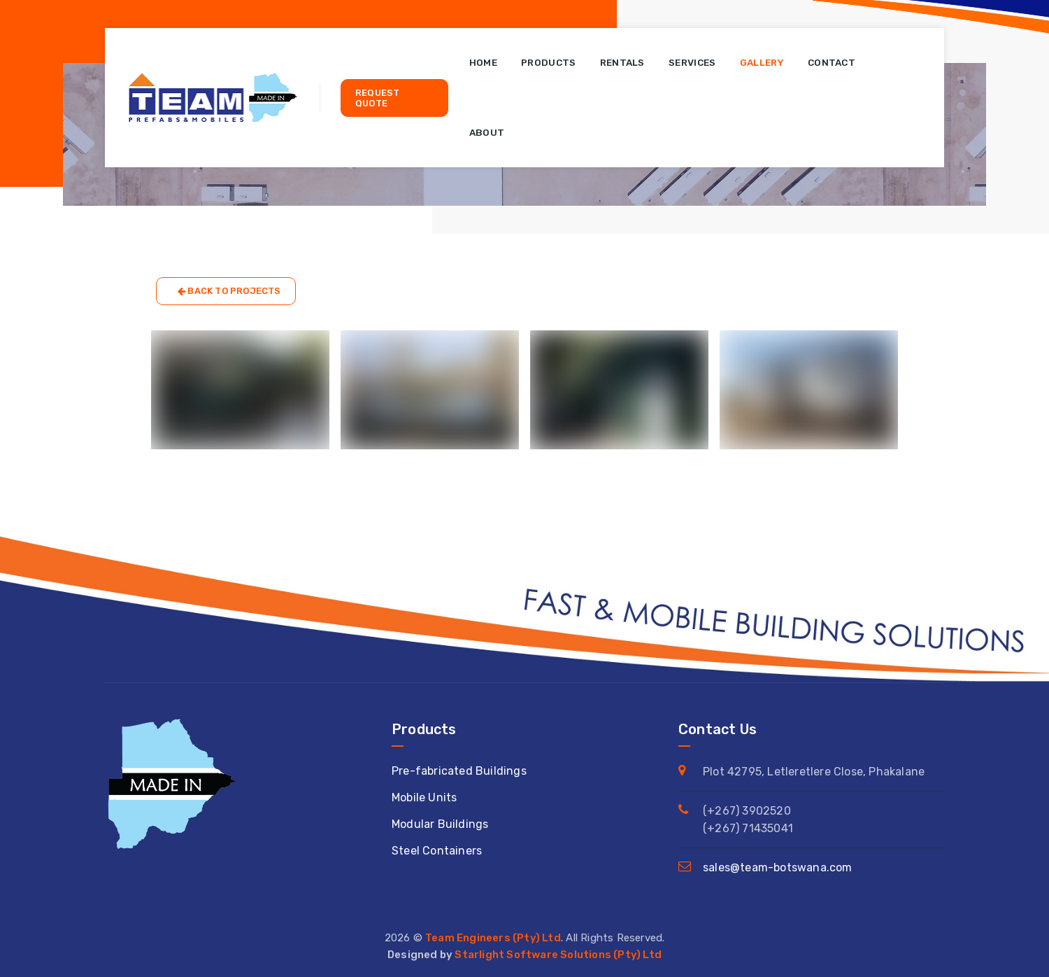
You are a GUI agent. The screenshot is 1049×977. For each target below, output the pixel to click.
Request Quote (377, 97)
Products (548, 62)
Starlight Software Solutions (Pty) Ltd (558, 954)
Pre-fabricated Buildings (459, 771)
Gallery (762, 62)
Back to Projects (229, 291)
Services (692, 62)
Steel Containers (437, 850)
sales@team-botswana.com (777, 867)
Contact (831, 62)
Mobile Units (424, 797)
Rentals (622, 62)
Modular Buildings (440, 824)
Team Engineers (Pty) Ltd (493, 938)
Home (483, 62)
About (487, 132)
